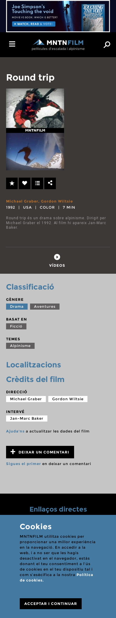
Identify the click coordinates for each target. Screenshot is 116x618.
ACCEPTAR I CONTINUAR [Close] (50, 603)
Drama (17, 306)
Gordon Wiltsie (57, 201)
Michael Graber (22, 201)
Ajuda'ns (15, 431)
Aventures (45, 306)
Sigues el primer (23, 463)
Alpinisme (20, 345)
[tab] (57, 261)
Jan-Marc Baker (26, 418)
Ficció (16, 326)
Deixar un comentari (40, 451)
